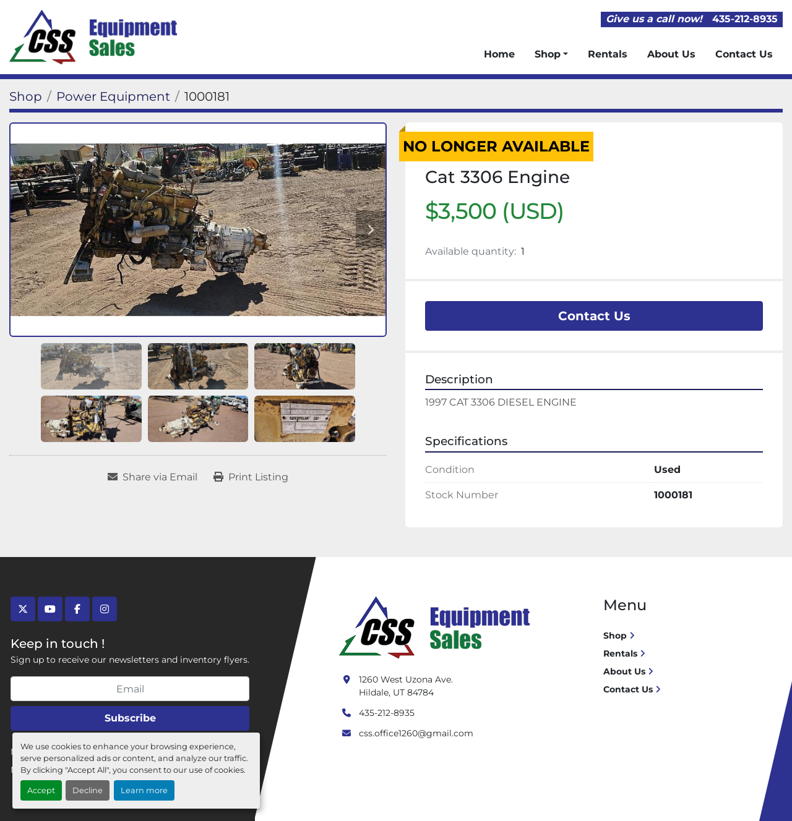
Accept (41, 790)
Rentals (607, 54)
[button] (551, 54)
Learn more (144, 790)
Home (499, 54)
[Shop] (25, 96)
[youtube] (50, 609)
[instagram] (104, 609)
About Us (671, 54)
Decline (87, 790)
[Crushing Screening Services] (437, 626)
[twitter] (23, 609)
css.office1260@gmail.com (416, 733)
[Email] (130, 688)
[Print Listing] (250, 477)
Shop (548, 54)
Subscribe (130, 718)
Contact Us (744, 54)
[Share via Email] (152, 477)
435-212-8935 (745, 19)
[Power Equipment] (113, 96)
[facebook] (77, 609)
